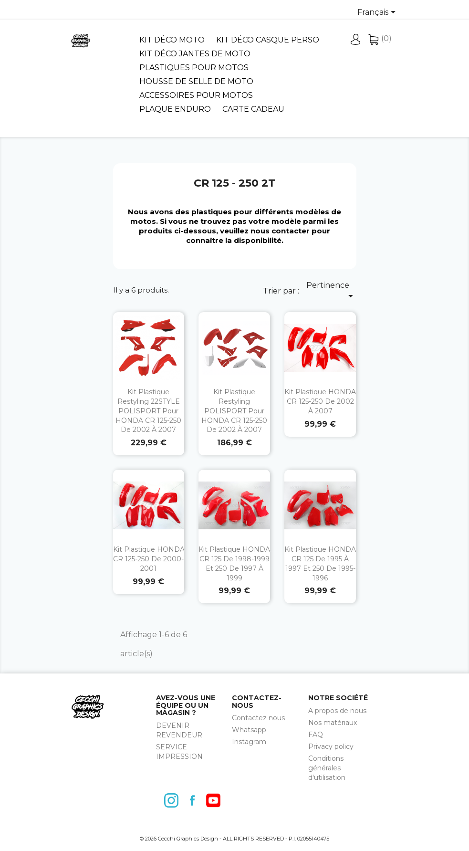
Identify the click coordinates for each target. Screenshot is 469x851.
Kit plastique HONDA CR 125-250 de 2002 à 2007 (320, 401)
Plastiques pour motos (194, 67)
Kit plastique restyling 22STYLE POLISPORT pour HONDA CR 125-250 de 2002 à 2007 (148, 411)
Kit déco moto (172, 39)
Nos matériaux (332, 722)
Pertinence (331, 291)
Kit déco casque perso (267, 39)
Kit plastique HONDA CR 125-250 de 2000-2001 (149, 559)
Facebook (194, 800)
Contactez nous (258, 718)
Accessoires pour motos (196, 95)
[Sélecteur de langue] (378, 13)
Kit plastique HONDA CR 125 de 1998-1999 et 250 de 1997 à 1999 (234, 563)
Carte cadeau (253, 109)
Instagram (249, 741)
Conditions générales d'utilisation (326, 768)
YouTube (215, 800)
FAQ (315, 734)
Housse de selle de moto (196, 81)
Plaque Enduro (175, 109)
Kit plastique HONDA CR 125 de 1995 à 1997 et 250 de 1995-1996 (320, 563)
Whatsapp (249, 729)
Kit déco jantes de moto (194, 53)
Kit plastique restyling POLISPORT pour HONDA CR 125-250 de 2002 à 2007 (234, 411)
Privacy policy (331, 746)
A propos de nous (337, 710)
